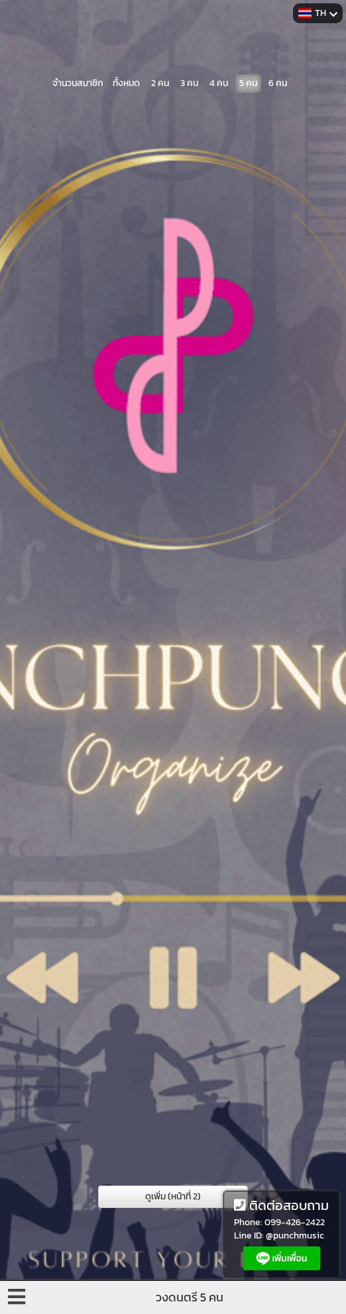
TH (317, 13)
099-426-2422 (294, 1222)
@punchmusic (295, 1235)
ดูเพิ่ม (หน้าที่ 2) (173, 1196)
